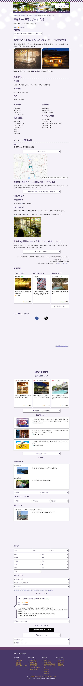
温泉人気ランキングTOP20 (41, 411)
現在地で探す (61, 6)
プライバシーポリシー (50, 676)
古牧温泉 (16, 30)
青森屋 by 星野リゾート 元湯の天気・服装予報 (41, 191)
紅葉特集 (46, 669)
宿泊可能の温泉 (18, 579)
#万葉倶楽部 (32, 590)
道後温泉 (16, 492)
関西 (43, 554)
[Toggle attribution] (67, 178)
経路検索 (18, 662)
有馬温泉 (17, 501)
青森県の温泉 (32, 15)
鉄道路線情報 (33, 662)
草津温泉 (35, 501)
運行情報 (18, 664)
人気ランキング (30, 11)
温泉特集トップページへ (21, 643)
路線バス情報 (33, 664)
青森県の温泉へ (18, 639)
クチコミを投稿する (41, 251)
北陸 (43, 561)
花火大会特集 (47, 662)
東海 (15, 564)
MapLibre (50, 177)
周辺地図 (24, 33)
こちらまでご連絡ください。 (62, 263)
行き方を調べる (41, 151)
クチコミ (31, 33)
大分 (52, 550)
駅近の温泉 (17, 586)
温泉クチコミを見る (21, 621)
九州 (43, 568)
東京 (16, 550)
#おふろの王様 (40, 590)
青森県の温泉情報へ (59, 306)
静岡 (34, 550)
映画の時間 (61, 660)
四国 (15, 568)
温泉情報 (17, 33)
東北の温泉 (24, 15)
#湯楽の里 (16, 590)
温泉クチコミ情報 (41, 11)
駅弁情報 (60, 664)
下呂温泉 (53, 501)
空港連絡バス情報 (35, 667)
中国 (43, 564)
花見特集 (46, 660)
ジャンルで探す (53, 11)
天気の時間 (61, 662)
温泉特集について (64, 11)
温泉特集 (16, 15)
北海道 (16, 557)
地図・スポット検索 (21, 665)
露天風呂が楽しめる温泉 (21, 582)
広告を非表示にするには (62, 346)
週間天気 (39, 33)
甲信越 (16, 561)
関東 (15, 554)
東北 (43, 557)
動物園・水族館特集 (49, 664)
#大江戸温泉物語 (24, 590)
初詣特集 (46, 671)
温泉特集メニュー (19, 11)
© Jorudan (63, 177)
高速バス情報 (33, 665)
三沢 (21, 203)
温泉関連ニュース (41, 453)
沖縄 (15, 571)
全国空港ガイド (34, 669)
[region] (41, 166)
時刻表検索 (19, 660)
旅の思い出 (61, 665)
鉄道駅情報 (33, 660)
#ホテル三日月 (49, 590)
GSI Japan (57, 177)
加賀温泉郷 (45, 492)
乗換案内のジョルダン (37, 676)
